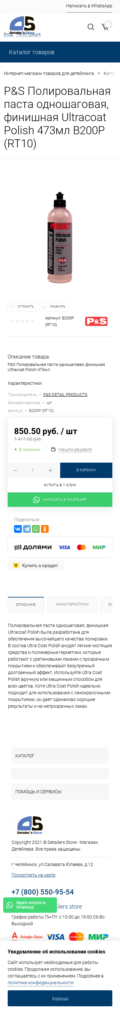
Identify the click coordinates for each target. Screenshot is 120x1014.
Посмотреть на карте (33, 875)
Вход (8, 34)
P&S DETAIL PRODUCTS (65, 394)
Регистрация (29, 34)
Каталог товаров (31, 52)
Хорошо (60, 998)
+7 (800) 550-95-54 (43, 892)
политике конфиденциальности (41, 982)
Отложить (26, 306)
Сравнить (57, 306)
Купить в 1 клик (60, 485)
